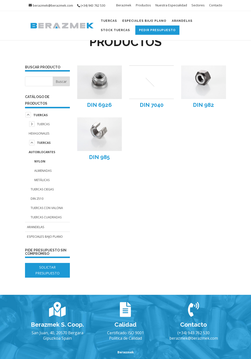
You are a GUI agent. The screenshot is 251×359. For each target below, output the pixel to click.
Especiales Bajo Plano (144, 21)
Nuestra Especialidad (171, 5)
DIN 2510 (37, 199)
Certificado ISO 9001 (125, 332)
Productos (143, 5)
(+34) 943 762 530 (193, 332)
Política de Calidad (125, 338)
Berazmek (123, 5)
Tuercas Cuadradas (46, 217)
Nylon (39, 161)
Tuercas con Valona (47, 208)
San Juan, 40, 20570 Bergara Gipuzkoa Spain (57, 335)
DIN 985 (99, 157)
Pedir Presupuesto (157, 30)
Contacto (215, 5)
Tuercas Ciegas (42, 189)
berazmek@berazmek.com (193, 338)
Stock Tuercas (115, 30)
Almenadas (42, 171)
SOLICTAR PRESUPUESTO (47, 270)
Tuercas (109, 21)
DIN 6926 (99, 105)
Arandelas (182, 21)
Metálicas (42, 180)
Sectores (198, 5)
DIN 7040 (151, 105)
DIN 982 (203, 105)
